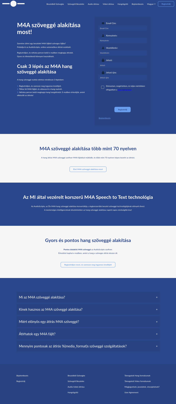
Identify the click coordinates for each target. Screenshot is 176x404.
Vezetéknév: (112, 47)
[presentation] (116, 99)
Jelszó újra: (111, 72)
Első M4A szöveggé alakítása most (88, 169)
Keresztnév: (111, 35)
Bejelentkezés (104, 118)
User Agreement (125, 89)
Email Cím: (111, 23)
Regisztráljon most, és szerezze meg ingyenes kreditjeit (88, 264)
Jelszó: (109, 60)
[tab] (88, 297)
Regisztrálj (166, 4)
